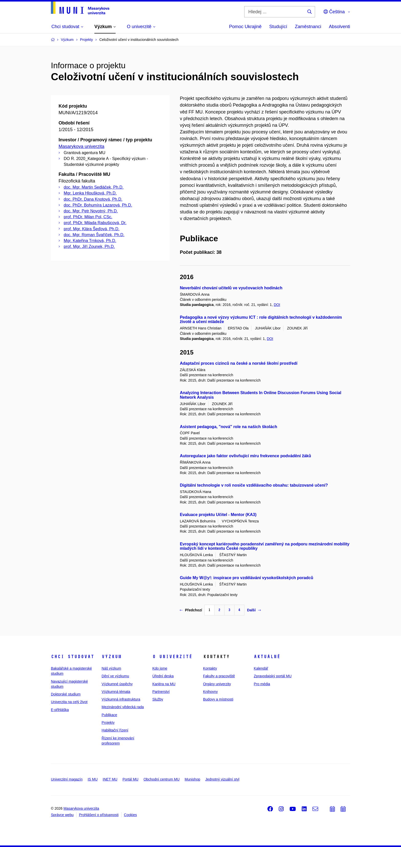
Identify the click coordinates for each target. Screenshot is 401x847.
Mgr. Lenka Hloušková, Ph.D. (90, 193)
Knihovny (210, 692)
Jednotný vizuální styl (222, 779)
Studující (278, 26)
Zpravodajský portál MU (273, 676)
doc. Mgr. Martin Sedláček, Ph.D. (94, 187)
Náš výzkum (111, 668)
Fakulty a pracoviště (219, 676)
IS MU (93, 779)
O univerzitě (172, 656)
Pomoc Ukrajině (245, 26)
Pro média (262, 684)
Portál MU (130, 779)
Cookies (130, 815)
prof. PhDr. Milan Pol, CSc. (88, 217)
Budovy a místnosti (218, 699)
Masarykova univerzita (81, 146)
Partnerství (161, 692)
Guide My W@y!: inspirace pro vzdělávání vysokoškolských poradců (246, 578)
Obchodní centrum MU (161, 779)
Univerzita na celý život (69, 702)
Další (254, 610)
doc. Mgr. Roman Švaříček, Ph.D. (94, 235)
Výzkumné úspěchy (117, 684)
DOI (277, 305)
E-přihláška (60, 710)
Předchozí (191, 610)
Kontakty (210, 668)
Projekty (108, 722)
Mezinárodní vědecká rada (123, 707)
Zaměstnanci (308, 26)
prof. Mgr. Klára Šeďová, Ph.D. (91, 229)
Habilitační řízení (115, 730)
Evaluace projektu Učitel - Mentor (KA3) (218, 514)
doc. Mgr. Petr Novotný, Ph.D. (91, 211)
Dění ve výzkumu (115, 676)
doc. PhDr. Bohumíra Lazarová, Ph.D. (98, 205)
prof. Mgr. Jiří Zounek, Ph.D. (89, 246)
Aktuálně (267, 656)
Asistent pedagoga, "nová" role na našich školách (228, 427)
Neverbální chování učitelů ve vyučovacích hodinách (231, 288)
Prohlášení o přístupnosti (99, 815)
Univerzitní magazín (67, 779)
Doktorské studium (66, 694)
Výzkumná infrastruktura (121, 699)
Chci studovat (72, 656)
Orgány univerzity (217, 684)
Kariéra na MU (163, 684)
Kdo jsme (159, 668)
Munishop (192, 779)
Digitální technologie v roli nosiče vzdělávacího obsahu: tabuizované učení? (254, 485)
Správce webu (62, 815)
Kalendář (261, 668)
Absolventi (339, 26)
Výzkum (111, 656)
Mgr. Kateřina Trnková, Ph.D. (90, 240)
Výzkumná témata (116, 692)
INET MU (110, 779)
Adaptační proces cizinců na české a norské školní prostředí (238, 363)
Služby (157, 699)
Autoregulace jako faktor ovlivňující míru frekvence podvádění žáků (245, 456)
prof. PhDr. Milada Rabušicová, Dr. (95, 223)
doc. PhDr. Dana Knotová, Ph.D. (93, 199)
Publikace (109, 715)
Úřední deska (163, 676)
